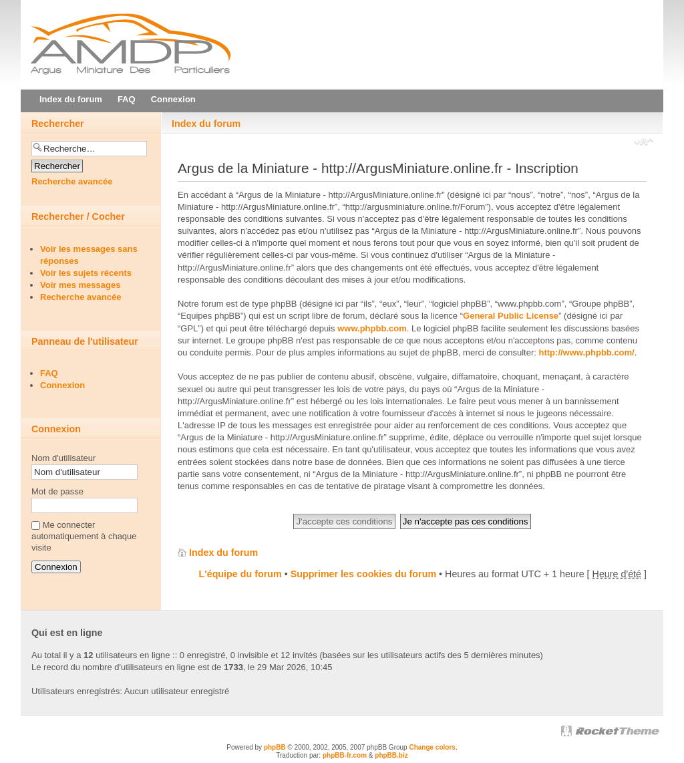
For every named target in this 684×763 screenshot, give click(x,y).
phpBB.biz (391, 755)
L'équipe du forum (240, 574)
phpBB (275, 747)
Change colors (432, 747)
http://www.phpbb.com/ (587, 352)
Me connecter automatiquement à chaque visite (84, 536)
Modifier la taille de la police (643, 143)
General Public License (510, 316)
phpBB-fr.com (345, 755)
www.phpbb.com (372, 328)
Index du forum (206, 123)
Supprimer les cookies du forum (363, 574)
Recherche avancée (71, 181)
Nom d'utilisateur (63, 458)
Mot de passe (57, 491)
